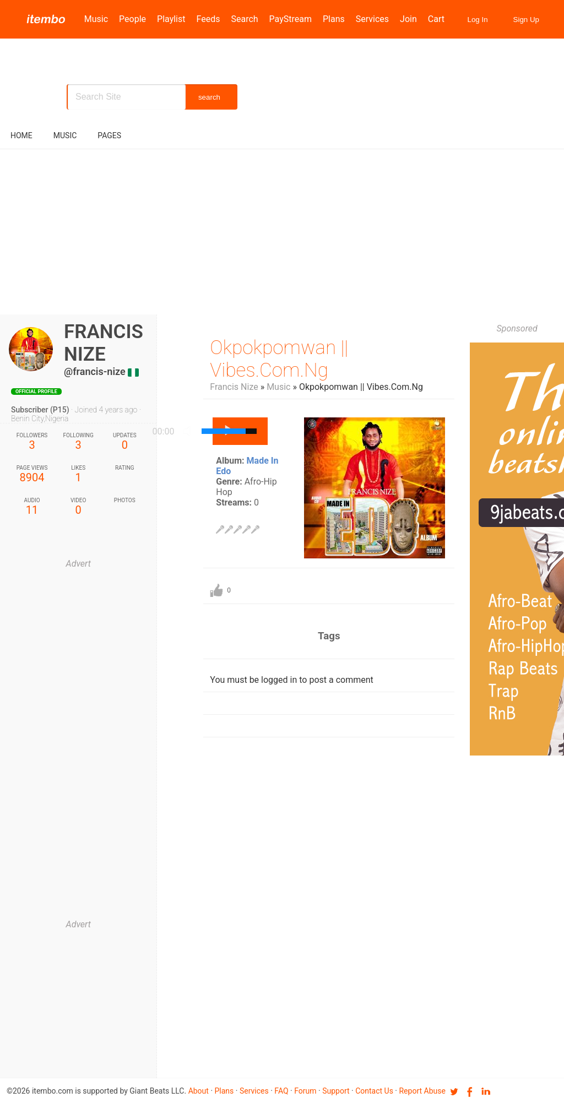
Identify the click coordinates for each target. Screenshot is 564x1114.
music (65, 135)
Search (244, 19)
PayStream (290, 19)
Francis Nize (234, 387)
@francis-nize (95, 371)
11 (32, 507)
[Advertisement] (282, 232)
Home (21, 135)
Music (96, 19)
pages (109, 135)
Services (372, 19)
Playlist (171, 19)
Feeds (208, 19)
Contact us (374, 1090)
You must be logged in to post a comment (291, 680)
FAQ (281, 1090)
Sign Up (526, 19)
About (198, 1090)
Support (335, 1090)
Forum (305, 1090)
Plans (334, 19)
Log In (478, 19)
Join (408, 19)
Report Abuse (422, 1090)
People (132, 19)
